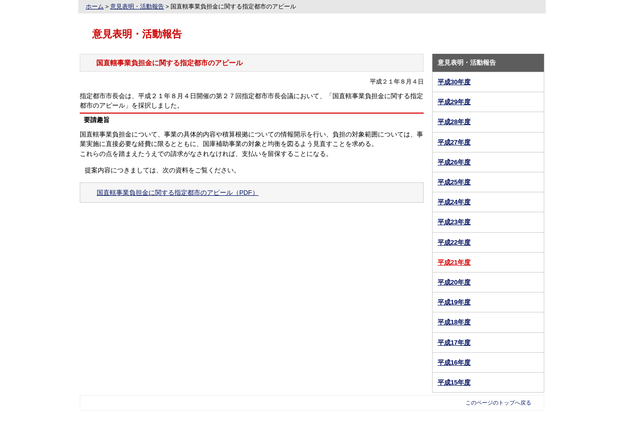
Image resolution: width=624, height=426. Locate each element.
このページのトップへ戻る (498, 403)
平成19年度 (454, 302)
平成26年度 (454, 162)
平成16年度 (454, 362)
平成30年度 (454, 82)
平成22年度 (454, 242)
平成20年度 (454, 282)
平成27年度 (454, 142)
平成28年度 (454, 122)
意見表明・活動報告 (137, 6)
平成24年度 (454, 202)
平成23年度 (454, 222)
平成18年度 (454, 322)
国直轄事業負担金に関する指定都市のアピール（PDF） (178, 192)
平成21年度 (454, 262)
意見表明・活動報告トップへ (252, 224)
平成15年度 (454, 382)
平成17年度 (454, 342)
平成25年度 (454, 182)
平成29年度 (454, 102)
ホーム (95, 6)
